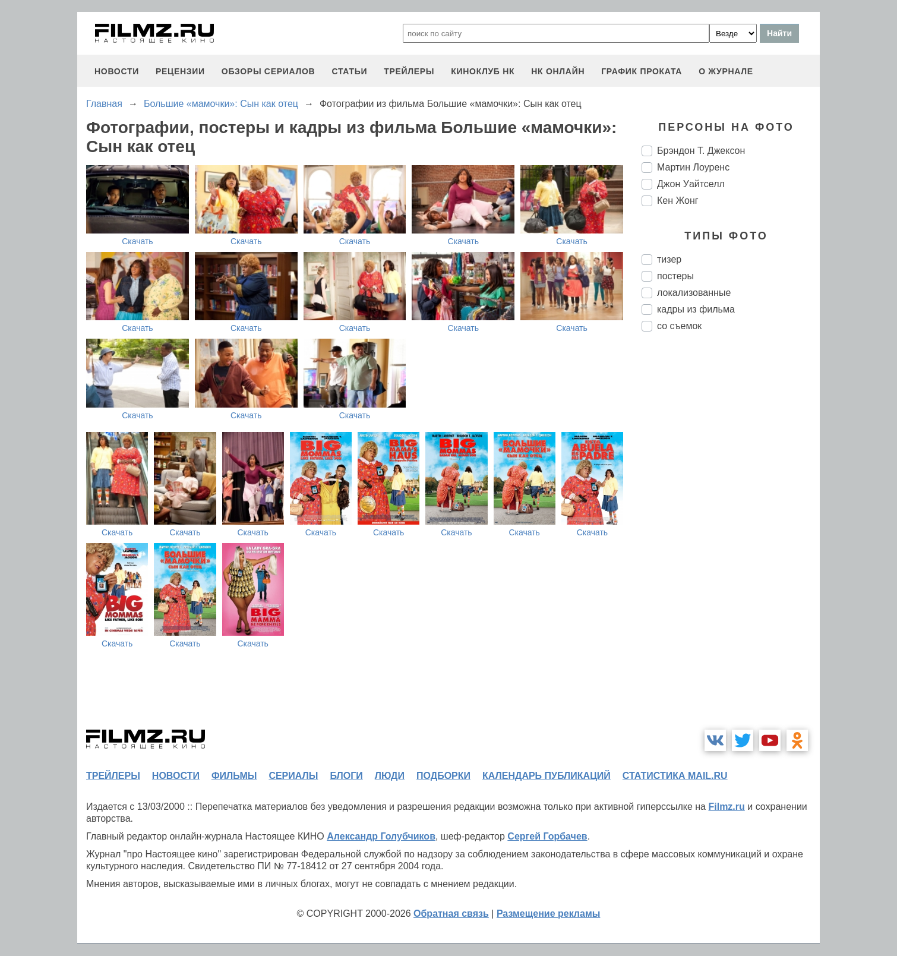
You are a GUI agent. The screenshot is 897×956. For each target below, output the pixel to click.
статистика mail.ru (675, 776)
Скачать (137, 241)
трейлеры (409, 71)
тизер (669, 259)
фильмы (234, 776)
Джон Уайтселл (691, 184)
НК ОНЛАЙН (558, 71)
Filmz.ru (726, 807)
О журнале (726, 71)
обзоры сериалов (268, 71)
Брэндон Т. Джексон (701, 151)
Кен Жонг (678, 200)
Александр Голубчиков (381, 836)
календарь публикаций (546, 776)
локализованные (694, 293)
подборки (443, 776)
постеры (675, 276)
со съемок (679, 326)
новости (116, 71)
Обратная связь (451, 913)
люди (390, 776)
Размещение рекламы (549, 913)
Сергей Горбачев (547, 836)
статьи (349, 71)
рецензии (180, 71)
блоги (346, 776)
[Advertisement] (731, 539)
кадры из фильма (696, 309)
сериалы (293, 776)
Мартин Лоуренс (693, 167)
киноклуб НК (482, 71)
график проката (641, 71)
